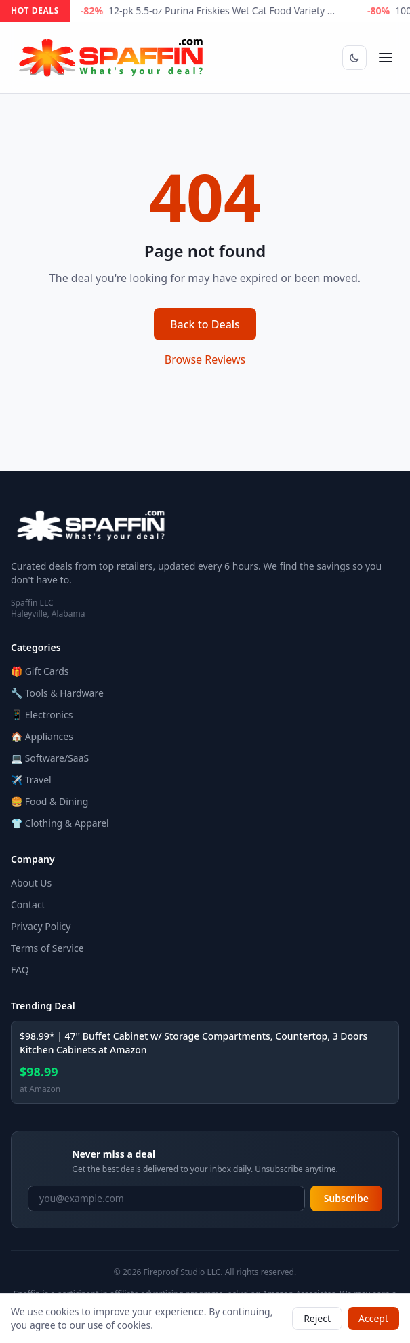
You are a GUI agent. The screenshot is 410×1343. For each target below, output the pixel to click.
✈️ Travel (31, 779)
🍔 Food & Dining (49, 801)
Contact (28, 904)
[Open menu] (385, 57)
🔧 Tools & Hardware (57, 692)
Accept (373, 1318)
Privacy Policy (40, 926)
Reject (317, 1318)
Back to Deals (205, 324)
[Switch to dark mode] (354, 57)
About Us (31, 882)
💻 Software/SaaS (50, 758)
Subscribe (346, 1198)
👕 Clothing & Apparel (60, 823)
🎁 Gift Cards (39, 671)
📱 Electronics (42, 714)
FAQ (20, 969)
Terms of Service (47, 947)
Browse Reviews (205, 359)
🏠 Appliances (42, 736)
